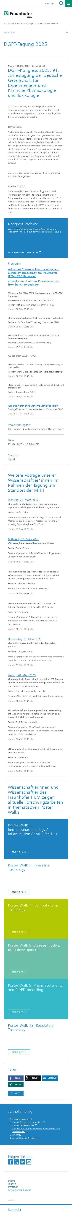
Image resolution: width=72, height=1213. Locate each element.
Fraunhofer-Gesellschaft (23, 1125)
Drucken (16, 1093)
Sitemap (11, 1181)
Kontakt (12, 1184)
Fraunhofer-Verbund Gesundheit (27, 1122)
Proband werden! (20, 1119)
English (49, 3)
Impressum (13, 1187)
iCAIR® (15, 1135)
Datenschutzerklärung (19, 1190)
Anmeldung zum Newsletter (25, 1138)
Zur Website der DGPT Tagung (24, 252)
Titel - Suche (61, 3)
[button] (16, 1078)
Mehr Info (17, 852)
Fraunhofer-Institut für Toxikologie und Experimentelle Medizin (31, 23)
